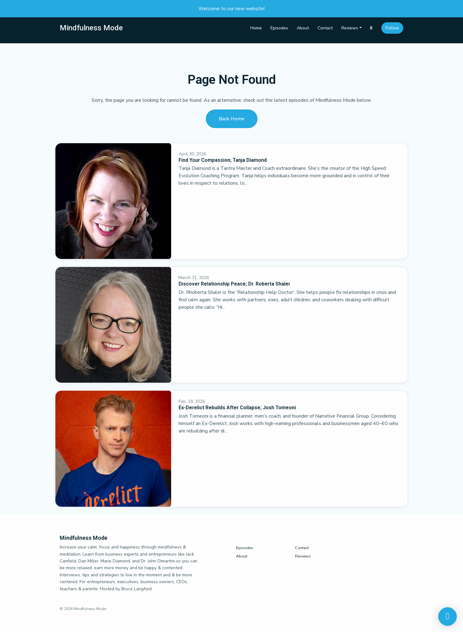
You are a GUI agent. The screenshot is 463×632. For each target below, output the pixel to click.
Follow (392, 28)
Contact (325, 28)
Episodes (279, 28)
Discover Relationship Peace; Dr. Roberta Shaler (234, 284)
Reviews (349, 28)
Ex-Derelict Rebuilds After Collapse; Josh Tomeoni (237, 408)
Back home (231, 118)
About (303, 28)
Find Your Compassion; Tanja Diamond (223, 160)
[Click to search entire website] (371, 28)
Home (256, 28)
